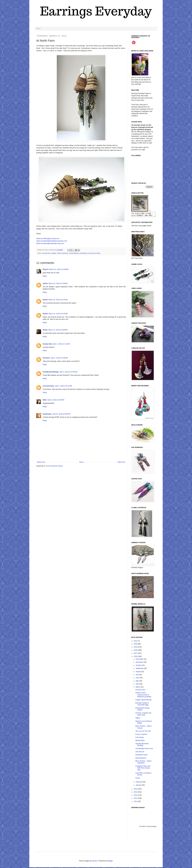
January (139, 786)
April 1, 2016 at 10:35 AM (68, 372)
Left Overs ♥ (139, 752)
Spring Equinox (140, 759)
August (138, 672)
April (137, 685)
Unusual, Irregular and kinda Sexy (143, 714)
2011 (136, 802)
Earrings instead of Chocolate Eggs (142, 705)
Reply (45, 276)
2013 (136, 796)
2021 (136, 642)
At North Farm (140, 691)
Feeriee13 (46, 358)
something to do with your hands (89, 253)
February (139, 783)
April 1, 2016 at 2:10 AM (61, 344)
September (140, 669)
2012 (136, 799)
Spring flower (140, 741)
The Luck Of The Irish (143, 732)
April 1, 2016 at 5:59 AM (59, 358)
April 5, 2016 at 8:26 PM (55, 400)
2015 (136, 790)
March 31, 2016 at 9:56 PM (57, 330)
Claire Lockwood (62, 253)
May (137, 682)
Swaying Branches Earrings (142, 745)
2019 (136, 648)
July (137, 675)
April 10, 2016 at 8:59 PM (61, 414)
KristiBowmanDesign (51, 372)
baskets (53, 253)
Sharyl (45, 330)
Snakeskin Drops (141, 755)
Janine (45, 283)
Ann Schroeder (48, 386)
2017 (136, 654)
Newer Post (41, 462)
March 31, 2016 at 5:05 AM (58, 283)
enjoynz (94, 862)
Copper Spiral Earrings (143, 700)
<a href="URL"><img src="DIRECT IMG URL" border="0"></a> (144, 215)
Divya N (46, 269)
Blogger (110, 862)
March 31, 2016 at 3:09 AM (58, 269)
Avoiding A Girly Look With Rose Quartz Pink (142, 769)
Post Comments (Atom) (54, 466)
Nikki (45, 400)
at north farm (46, 253)
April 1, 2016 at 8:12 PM (63, 386)
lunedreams (47, 414)
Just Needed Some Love (144, 749)
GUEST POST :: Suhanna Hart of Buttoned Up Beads (143, 695)
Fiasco (137, 779)
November (140, 663)
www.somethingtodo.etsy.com (47, 238)
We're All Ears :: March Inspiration (143, 763)
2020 (136, 645)
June (138, 678)
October (139, 666)
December (140, 660)
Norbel (45, 300)
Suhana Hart (47, 344)
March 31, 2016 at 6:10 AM (58, 300)
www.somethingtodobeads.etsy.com (50, 243)
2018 (136, 651)
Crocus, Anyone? (141, 735)
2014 (136, 793)
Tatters (137, 719)
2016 (136, 657)
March (138, 688)
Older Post (121, 462)
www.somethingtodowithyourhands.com (51, 241)
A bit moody (139, 738)
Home (38, 28)
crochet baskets (74, 253)
